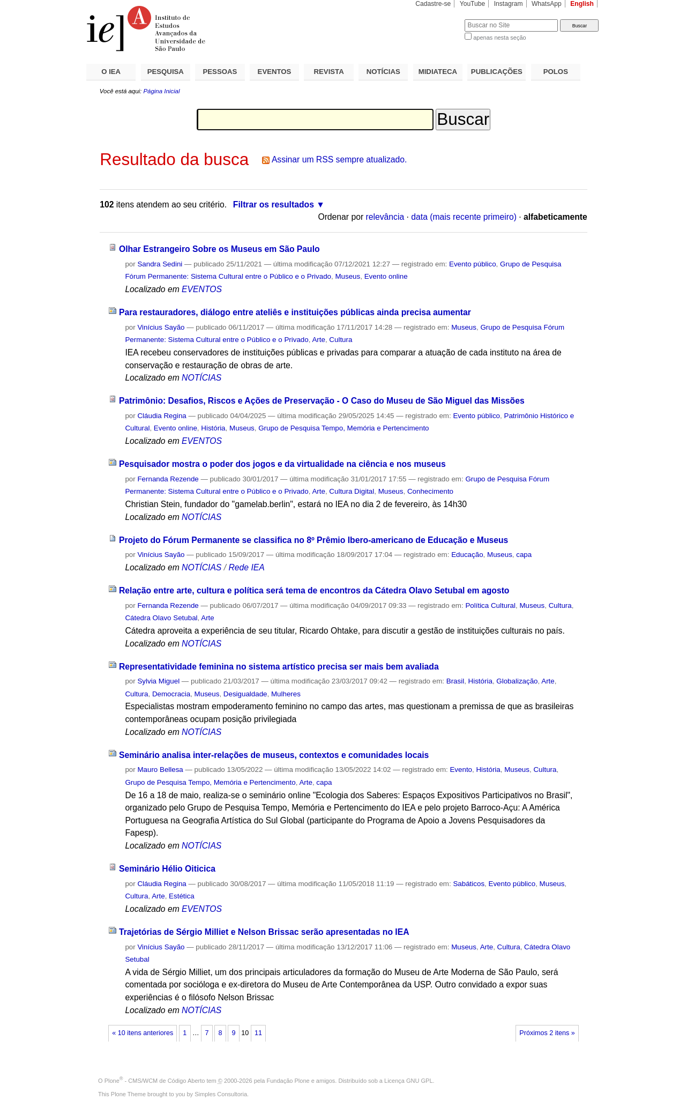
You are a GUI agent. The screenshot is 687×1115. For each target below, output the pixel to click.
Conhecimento (430, 491)
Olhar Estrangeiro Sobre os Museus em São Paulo (219, 249)
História (213, 428)
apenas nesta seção (499, 37)
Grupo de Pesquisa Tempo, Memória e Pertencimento (343, 428)
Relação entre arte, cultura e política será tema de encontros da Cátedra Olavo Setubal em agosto (314, 590)
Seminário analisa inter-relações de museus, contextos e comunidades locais (274, 755)
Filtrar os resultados (273, 204)
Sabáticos (468, 884)
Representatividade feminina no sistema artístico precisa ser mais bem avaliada (279, 666)
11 (258, 1033)
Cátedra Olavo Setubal (161, 618)
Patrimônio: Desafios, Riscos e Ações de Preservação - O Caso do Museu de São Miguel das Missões (322, 400)
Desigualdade (245, 694)
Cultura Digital (351, 491)
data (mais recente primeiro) (464, 216)
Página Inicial (161, 91)
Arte (318, 340)
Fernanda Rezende (167, 479)
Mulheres (286, 694)
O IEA (111, 72)
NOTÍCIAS (383, 72)
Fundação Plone (288, 1080)
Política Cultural (490, 605)
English (582, 4)
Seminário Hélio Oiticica (167, 868)
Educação (467, 555)
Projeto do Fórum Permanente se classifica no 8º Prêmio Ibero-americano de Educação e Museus (313, 540)
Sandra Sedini (159, 264)
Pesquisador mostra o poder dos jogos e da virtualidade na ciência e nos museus (282, 464)
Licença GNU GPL (408, 1080)
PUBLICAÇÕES (496, 72)
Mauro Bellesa (160, 769)
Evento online (386, 276)
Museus (347, 276)
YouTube (473, 4)
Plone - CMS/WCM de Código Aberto (154, 1080)
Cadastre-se (433, 4)
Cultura (340, 340)
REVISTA (329, 72)
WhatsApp (547, 4)
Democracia (171, 694)
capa (524, 555)
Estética (182, 896)
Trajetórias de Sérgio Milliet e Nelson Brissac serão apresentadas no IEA (264, 931)
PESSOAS (220, 72)
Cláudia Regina (161, 416)
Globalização (516, 681)
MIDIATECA (438, 72)
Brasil (455, 681)
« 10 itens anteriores (142, 1033)
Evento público (472, 264)
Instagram (508, 4)
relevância (385, 216)
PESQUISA (165, 72)
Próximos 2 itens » (546, 1033)
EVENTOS (275, 72)
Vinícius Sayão (160, 327)
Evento (461, 769)
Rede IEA (246, 567)
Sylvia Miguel (158, 681)
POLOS (555, 72)
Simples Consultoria (221, 1094)
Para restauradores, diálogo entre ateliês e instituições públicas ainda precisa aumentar (295, 312)
